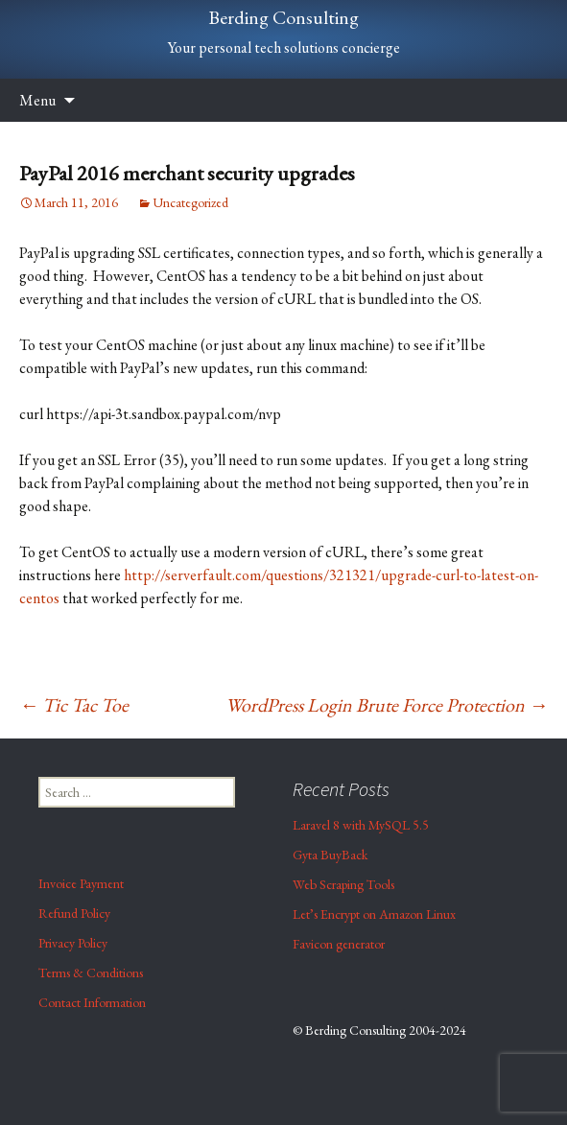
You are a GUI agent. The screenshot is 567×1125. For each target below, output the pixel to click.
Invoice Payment (81, 883)
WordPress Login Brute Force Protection (386, 704)
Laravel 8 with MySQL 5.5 (361, 824)
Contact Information (92, 1002)
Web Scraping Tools (343, 884)
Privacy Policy (72, 942)
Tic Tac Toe (74, 704)
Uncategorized (190, 202)
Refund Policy (74, 913)
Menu (37, 100)
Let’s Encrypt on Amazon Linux (374, 914)
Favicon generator (339, 943)
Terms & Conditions (90, 972)
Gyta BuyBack (330, 854)
